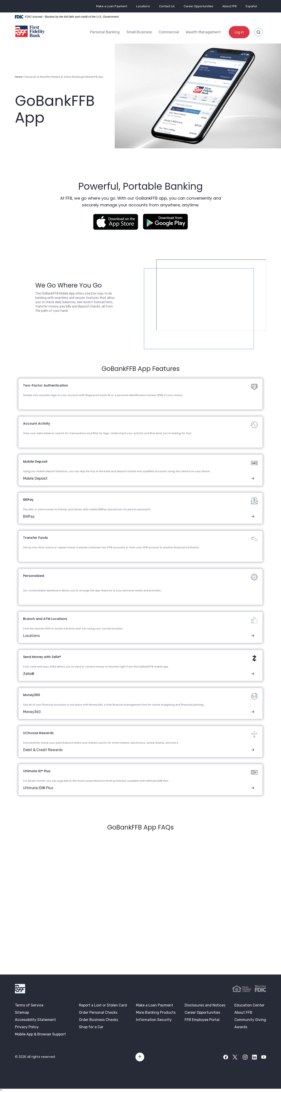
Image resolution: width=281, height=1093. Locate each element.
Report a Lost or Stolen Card (103, 1005)
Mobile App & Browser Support (40, 1034)
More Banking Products (156, 1012)
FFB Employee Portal (202, 1019)
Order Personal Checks (98, 1012)
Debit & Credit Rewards (43, 749)
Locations (143, 6)
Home (18, 76)
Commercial (169, 32)
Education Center (249, 1005)
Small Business (139, 32)
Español (251, 6)
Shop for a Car (91, 1026)
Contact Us (167, 6)
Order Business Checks (98, 1019)
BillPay (29, 516)
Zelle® (28, 673)
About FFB (229, 6)
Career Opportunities (198, 6)
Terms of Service (29, 1005)
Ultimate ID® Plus (38, 787)
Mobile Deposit (35, 478)
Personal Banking (105, 32)
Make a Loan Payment (111, 6)
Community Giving (250, 1019)
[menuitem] (105, 32)
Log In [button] (239, 32)
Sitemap (22, 1012)
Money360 (32, 711)
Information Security (154, 1019)
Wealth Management (203, 32)
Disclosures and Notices (205, 1005)
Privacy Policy (27, 1026)
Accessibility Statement (35, 1019)
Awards (240, 1026)
